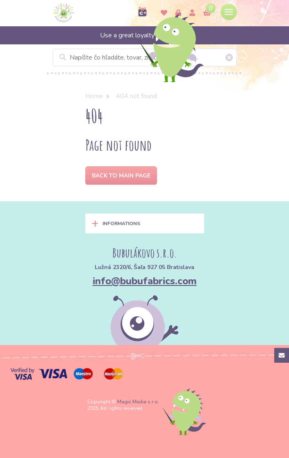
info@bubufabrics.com (145, 281)
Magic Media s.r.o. (138, 401)
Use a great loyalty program (144, 35)
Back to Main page (121, 176)
